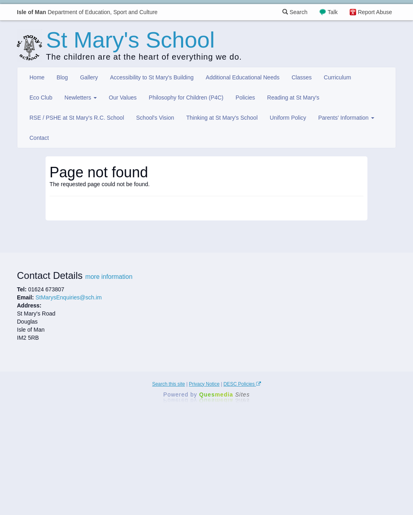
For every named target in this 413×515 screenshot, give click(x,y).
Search (294, 12)
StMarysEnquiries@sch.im (68, 297)
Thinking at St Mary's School (222, 117)
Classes (302, 77)
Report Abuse (375, 12)
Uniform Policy (288, 117)
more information (108, 276)
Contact (39, 138)
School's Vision (155, 117)
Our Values (123, 97)
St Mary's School (130, 39)
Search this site (168, 384)
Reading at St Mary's (293, 97)
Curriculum (337, 77)
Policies (245, 97)
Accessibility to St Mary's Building (152, 77)
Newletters (81, 97)
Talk (332, 12)
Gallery (89, 77)
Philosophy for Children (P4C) (186, 97)
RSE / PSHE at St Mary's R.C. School (76, 117)
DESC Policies (242, 384)
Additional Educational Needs (243, 77)
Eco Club (40, 97)
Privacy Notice (204, 384)
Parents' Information (346, 117)
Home (36, 77)
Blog (62, 77)
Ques (224, 394)
